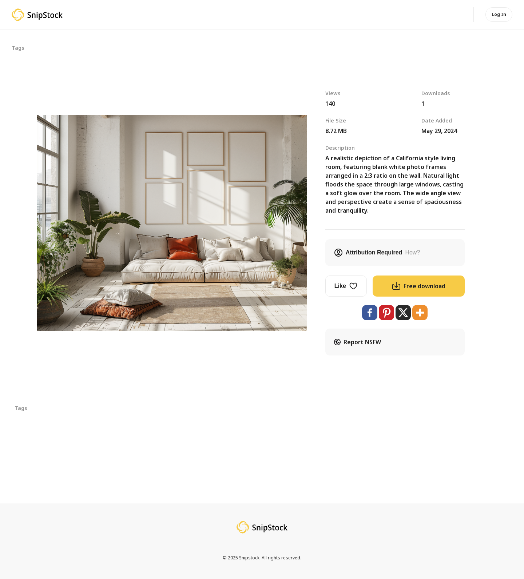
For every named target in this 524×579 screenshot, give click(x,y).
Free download (418, 286)
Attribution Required (377, 252)
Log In (499, 14)
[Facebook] (369, 312)
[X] (403, 312)
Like (346, 286)
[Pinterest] (386, 312)
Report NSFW (357, 342)
